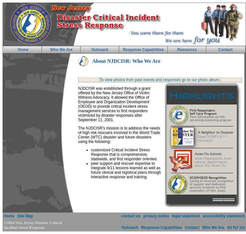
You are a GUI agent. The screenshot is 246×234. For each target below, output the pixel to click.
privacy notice (156, 216)
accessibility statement (224, 216)
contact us (131, 216)
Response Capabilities (161, 227)
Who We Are (213, 227)
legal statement (186, 216)
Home (9, 216)
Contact (192, 227)
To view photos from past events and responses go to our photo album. (160, 80)
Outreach (129, 227)
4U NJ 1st (236, 227)
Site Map (25, 216)
